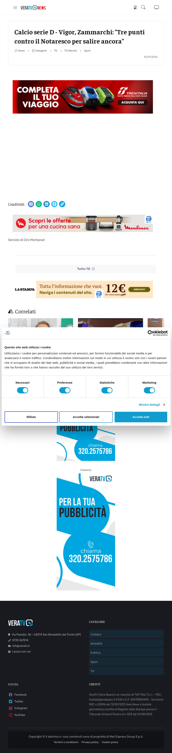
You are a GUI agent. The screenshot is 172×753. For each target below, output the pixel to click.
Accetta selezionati (86, 417)
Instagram (17, 697)
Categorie (39, 50)
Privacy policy (90, 731)
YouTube (16, 704)
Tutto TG (86, 269)
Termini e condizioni (66, 731)
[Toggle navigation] (15, 7)
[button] (144, 8)
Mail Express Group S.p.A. (126, 726)
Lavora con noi (19, 641)
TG (55, 50)
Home (19, 50)
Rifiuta (31, 417)
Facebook (17, 684)
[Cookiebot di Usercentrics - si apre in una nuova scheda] (150, 333)
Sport (87, 50)
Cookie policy (110, 731)
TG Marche (70, 50)
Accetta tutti (140, 417)
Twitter (15, 691)
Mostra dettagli (149, 404)
